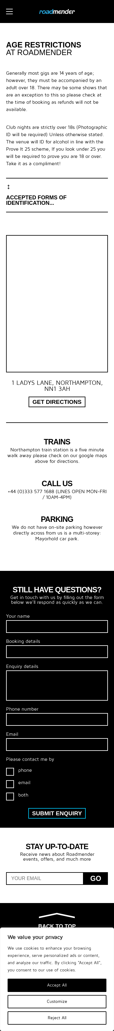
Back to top (57, 921)
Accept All (57, 985)
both (17, 796)
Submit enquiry (57, 813)
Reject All (57, 1018)
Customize (57, 1001)
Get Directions (57, 402)
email (18, 784)
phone (19, 772)
